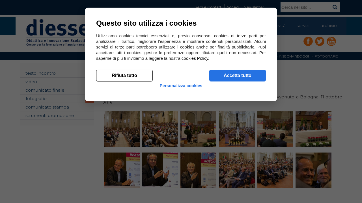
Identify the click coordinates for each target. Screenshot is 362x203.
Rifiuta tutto (124, 158)
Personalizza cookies (181, 172)
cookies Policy (195, 140)
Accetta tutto (237, 158)
